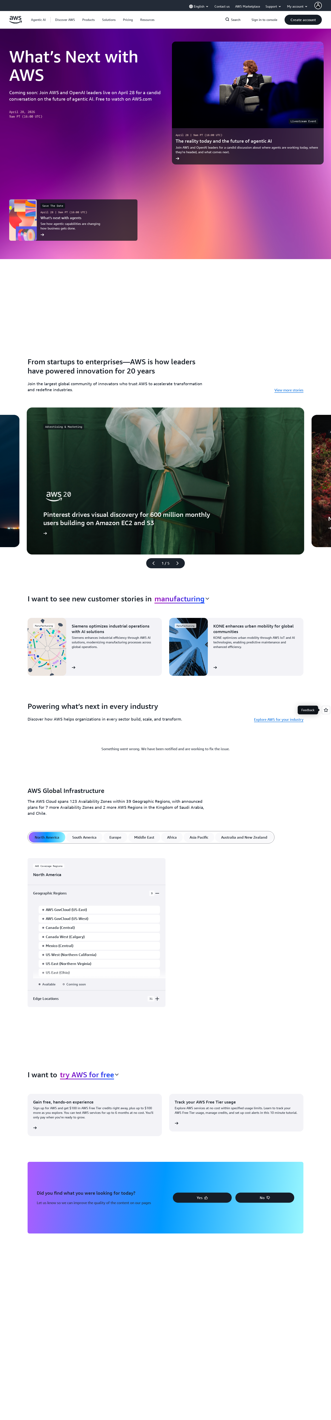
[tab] (47, 837)
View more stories (288, 390)
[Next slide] (179, 563)
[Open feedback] (326, 710)
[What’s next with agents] (73, 220)
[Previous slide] (151, 563)
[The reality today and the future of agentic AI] (248, 103)
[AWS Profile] (318, 5)
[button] (65, 20)
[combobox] (181, 598)
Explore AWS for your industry (278, 719)
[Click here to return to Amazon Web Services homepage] (15, 22)
